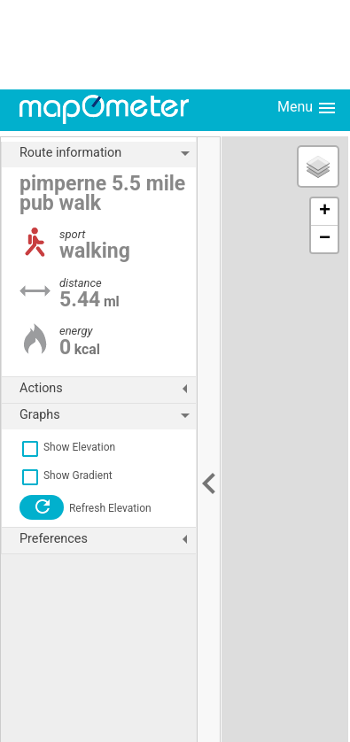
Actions (107, 388)
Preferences (107, 539)
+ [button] (325, 211)
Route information (107, 153)
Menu (307, 108)
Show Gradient (66, 475)
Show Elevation (67, 447)
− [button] (325, 239)
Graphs (107, 415)
